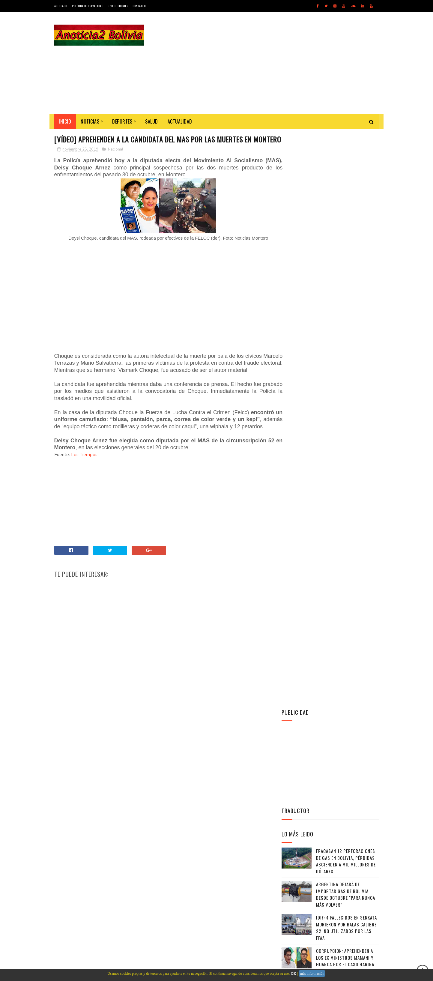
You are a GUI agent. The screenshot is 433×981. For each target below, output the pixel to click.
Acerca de (61, 6)
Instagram (332, 514)
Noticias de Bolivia (98, 858)
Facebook (332, 500)
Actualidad (180, 121)
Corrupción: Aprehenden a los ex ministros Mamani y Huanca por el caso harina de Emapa (345, 385)
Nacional (115, 160)
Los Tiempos (84, 480)
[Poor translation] (21, 894)
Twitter (332, 485)
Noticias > (92, 121)
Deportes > (124, 121)
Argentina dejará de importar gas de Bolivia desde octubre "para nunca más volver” (345, 319)
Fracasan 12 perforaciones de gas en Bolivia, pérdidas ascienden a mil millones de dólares (346, 286)
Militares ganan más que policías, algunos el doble (345, 412)
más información (312, 973)
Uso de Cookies (118, 6)
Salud (151, 121)
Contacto (139, 6)
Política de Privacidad (87, 6)
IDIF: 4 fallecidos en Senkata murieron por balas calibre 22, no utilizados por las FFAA (346, 352)
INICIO (65, 121)
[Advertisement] (270, 63)
